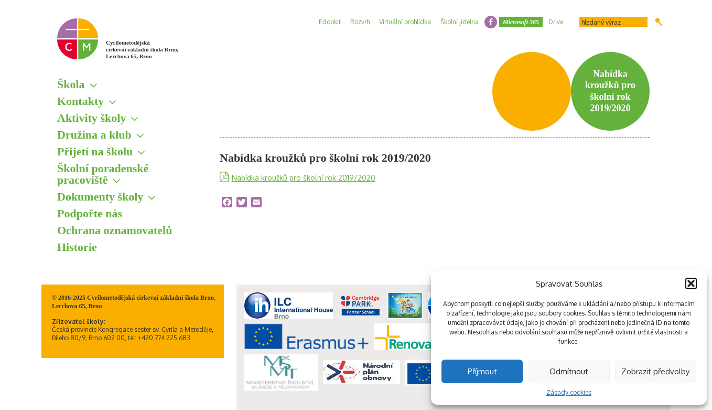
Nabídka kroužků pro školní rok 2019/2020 (303, 177)
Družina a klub (94, 134)
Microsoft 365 (521, 22)
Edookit (330, 22)
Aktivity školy (91, 117)
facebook (490, 22)
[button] (691, 283)
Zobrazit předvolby (655, 371)
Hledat (658, 22)
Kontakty (80, 101)
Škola (71, 84)
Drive (555, 22)
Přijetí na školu (95, 151)
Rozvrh (360, 22)
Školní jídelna (459, 22)
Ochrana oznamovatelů (114, 230)
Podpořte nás (89, 213)
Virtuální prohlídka (405, 22)
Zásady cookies (568, 392)
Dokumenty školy (100, 196)
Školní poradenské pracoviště (102, 174)
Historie (77, 247)
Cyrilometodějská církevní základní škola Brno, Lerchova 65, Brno (142, 49)
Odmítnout (568, 371)
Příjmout (482, 371)
